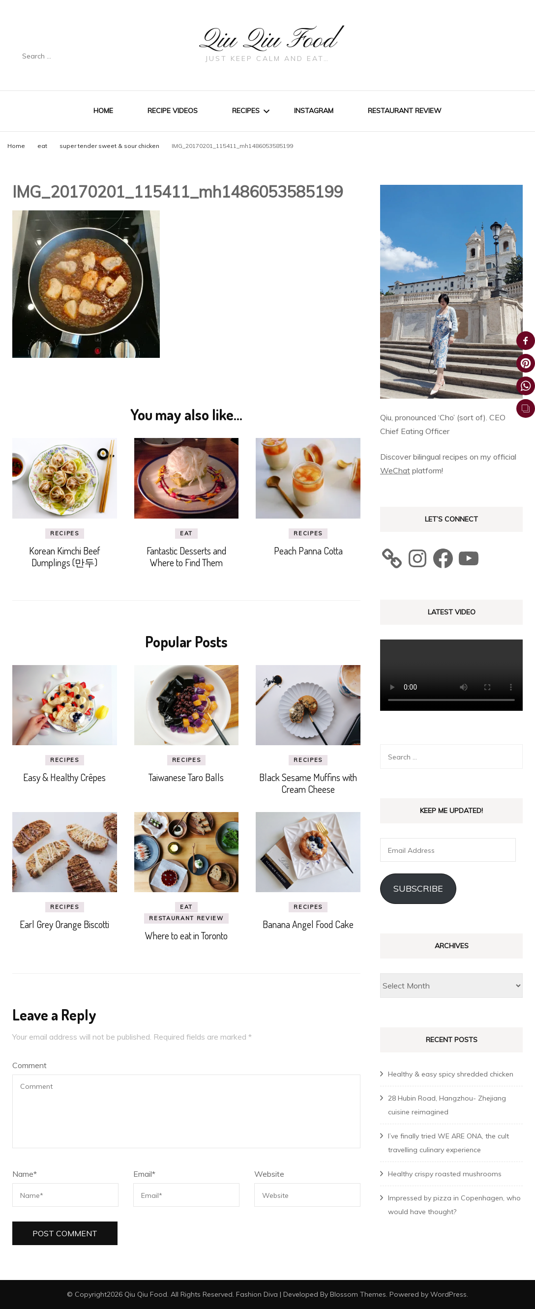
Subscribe (418, 888)
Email (144, 1174)
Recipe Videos (173, 110)
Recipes (246, 110)
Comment (29, 1065)
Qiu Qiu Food (267, 40)
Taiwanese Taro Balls (186, 777)
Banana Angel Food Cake (308, 924)
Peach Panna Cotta (308, 550)
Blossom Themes (358, 1293)
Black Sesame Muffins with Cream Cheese (308, 783)
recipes (64, 532)
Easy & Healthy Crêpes (64, 777)
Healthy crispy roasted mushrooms (445, 1173)
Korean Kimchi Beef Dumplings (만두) (64, 556)
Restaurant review (405, 110)
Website (269, 1174)
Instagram (313, 110)
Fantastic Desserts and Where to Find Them (186, 556)
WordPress (448, 1293)
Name (24, 1174)
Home (103, 110)
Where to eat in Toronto (186, 935)
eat (42, 145)
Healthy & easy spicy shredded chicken (450, 1073)
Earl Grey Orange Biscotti (64, 924)
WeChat (395, 470)
